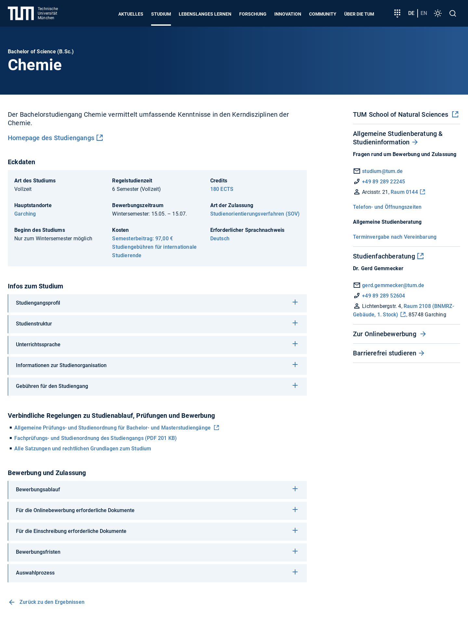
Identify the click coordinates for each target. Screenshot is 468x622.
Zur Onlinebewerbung (385, 334)
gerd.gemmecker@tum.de (388, 285)
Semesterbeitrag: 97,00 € (142, 238)
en (424, 13)
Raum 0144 (404, 192)
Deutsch (219, 238)
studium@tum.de (382, 171)
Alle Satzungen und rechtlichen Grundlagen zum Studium (82, 448)
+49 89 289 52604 (379, 296)
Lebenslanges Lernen (205, 14)
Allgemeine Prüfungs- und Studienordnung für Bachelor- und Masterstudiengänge (113, 428)
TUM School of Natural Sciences (401, 114)
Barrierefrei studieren (384, 353)
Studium (161, 14)
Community (322, 14)
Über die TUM (359, 14)
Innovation (287, 14)
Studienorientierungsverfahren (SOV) (255, 214)
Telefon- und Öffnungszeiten (387, 207)
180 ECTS (222, 189)
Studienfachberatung (384, 256)
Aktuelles (130, 14)
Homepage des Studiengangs (51, 138)
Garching (25, 214)
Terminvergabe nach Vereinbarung (394, 237)
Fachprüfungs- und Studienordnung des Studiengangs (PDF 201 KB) (95, 438)
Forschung (252, 14)
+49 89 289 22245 (383, 182)
